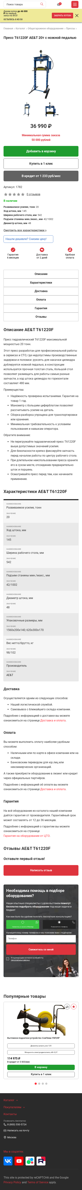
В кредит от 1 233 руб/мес (41, 176)
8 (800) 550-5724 (15, 1124)
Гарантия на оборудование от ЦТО (27, 836)
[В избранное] (73, 1006)
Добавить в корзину (41, 151)
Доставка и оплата (53, 720)
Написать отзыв (41, 870)
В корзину (41, 1067)
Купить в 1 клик (41, 163)
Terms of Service (37, 1182)
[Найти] (42, 4)
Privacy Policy (12, 1182)
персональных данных (20, 960)
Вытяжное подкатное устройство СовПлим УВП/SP (33, 1038)
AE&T (9, 675)
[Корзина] (59, 4)
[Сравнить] (67, 1006)
